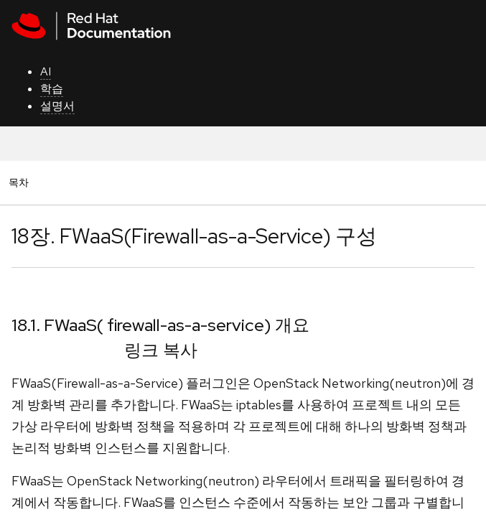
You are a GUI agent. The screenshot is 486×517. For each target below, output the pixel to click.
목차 (21, 182)
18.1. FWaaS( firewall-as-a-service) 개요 (160, 325)
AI (45, 71)
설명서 (57, 105)
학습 (51, 88)
